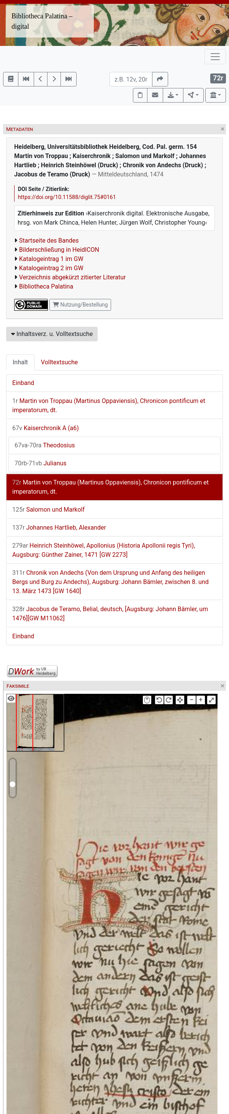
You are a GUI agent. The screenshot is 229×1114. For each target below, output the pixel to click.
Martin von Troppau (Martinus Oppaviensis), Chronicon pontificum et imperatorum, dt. (108, 405)
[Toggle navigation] (215, 56)
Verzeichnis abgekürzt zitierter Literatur (72, 277)
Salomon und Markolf (48, 509)
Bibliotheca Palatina (46, 286)
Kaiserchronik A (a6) (45, 428)
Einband (23, 383)
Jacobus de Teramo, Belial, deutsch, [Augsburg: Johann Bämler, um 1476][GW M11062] (110, 613)
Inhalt (20, 362)
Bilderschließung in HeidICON (59, 249)
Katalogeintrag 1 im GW (51, 259)
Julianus (41, 463)
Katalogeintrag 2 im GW (51, 268)
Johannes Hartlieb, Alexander (59, 527)
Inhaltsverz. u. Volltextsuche (52, 334)
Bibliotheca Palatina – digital (41, 21)
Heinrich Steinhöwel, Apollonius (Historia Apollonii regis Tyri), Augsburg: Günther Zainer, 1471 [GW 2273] (103, 550)
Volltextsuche (59, 362)
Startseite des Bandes (49, 240)
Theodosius (45, 445)
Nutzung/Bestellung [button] (80, 305)
